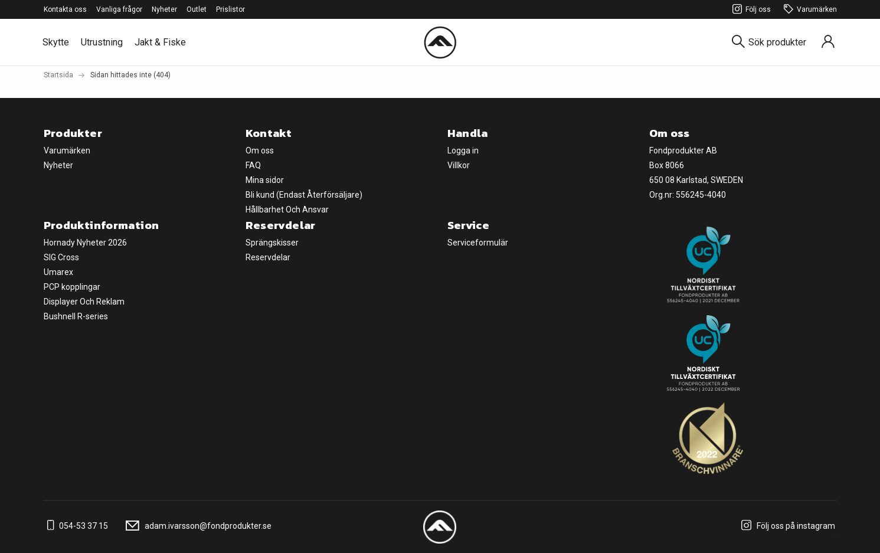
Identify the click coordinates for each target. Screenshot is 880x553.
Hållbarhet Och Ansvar (287, 209)
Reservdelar (268, 257)
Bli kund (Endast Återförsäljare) (304, 194)
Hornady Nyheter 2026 (85, 242)
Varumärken (808, 9)
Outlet (197, 9)
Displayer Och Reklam (84, 301)
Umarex (58, 272)
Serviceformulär (477, 242)
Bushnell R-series (76, 316)
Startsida (58, 75)
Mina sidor (265, 180)
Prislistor (230, 9)
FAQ (253, 165)
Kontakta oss (65, 9)
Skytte (55, 42)
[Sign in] (828, 42)
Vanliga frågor (119, 9)
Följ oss (750, 9)
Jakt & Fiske (160, 42)
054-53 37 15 (76, 526)
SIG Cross (61, 257)
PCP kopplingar (72, 287)
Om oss (260, 150)
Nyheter (164, 9)
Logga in (463, 150)
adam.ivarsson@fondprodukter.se (196, 526)
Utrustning (102, 42)
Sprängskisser (272, 242)
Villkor (458, 165)
